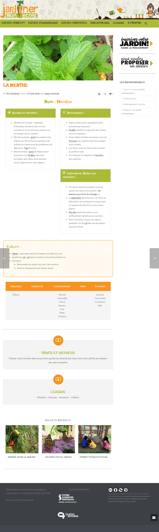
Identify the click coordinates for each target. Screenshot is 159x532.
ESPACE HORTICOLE (74, 23)
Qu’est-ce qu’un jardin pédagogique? (133, 91)
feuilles (31, 155)
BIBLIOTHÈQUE (100, 23)
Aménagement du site (133, 104)
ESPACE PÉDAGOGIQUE (43, 23)
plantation (76, 197)
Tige (26, 148)
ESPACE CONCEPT (13, 23)
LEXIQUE (118, 23)
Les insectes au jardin (58, 457)
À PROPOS (134, 23)
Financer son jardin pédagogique (131, 112)
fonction (73, 140)
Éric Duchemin (13, 93)
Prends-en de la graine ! (22, 457)
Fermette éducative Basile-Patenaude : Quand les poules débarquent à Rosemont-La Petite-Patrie (95, 457)
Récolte (72, 212)
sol (85, 223)
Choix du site (129, 98)
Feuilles (72, 130)
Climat (15, 253)
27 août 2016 (33, 93)
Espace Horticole (52, 93)
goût (33, 137)
